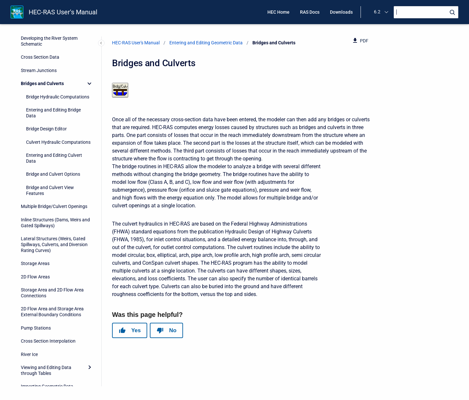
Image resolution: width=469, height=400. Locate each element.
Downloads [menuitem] (341, 12)
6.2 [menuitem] (377, 11)
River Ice (29, 313)
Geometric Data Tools (42, 358)
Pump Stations (36, 286)
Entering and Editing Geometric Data (206, 42)
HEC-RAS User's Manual (63, 12)
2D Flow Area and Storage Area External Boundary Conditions (52, 270)
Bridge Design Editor (46, 87)
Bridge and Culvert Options (53, 133)
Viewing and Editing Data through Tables (46, 329)
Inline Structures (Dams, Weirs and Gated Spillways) (55, 181)
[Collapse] (89, 42)
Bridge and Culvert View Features (50, 149)
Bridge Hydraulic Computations (57, 55)
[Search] (426, 12)
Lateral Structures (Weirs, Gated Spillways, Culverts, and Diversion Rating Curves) (54, 203)
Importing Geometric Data (47, 345)
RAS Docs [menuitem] (310, 12)
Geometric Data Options (45, 371)
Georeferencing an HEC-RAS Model (56, 384)
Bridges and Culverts (42, 42)
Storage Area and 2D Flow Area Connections (52, 251)
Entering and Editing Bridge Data (53, 71)
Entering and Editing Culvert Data (54, 117)
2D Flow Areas (35, 235)
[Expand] (89, 326)
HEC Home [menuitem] (278, 12)
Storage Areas (35, 222)
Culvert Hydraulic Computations (58, 101)
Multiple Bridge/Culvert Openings (54, 165)
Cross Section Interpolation (48, 300)
